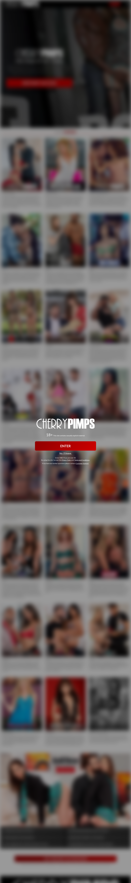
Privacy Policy (66, 460)
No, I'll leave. (65, 453)
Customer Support (82, 463)
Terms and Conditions (81, 460)
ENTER (65, 446)
